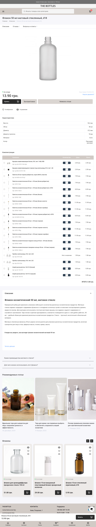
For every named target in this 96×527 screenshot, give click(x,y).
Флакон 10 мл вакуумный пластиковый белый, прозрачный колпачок (48, 485)
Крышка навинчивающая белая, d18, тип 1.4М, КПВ (28, 161)
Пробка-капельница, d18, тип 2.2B (23, 254)
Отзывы (16, 26)
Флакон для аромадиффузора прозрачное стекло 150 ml (15, 484)
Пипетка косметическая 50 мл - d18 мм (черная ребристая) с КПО (33, 214)
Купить (27, 492)
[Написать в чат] (92, 509)
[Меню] (5, 11)
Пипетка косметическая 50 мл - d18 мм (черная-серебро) (30, 234)
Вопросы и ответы (30, 26)
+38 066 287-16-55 (63, 510)
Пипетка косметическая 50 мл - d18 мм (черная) (27, 221)
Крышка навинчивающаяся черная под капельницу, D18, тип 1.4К (32, 168)
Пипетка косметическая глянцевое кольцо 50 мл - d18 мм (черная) (33, 247)
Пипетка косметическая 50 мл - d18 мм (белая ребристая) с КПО (32, 188)
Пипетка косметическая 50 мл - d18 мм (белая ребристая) (30, 181)
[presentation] (87, 441)
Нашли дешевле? (88, 94)
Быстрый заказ (29, 101)
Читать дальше (10, 346)
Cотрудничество (8, 513)
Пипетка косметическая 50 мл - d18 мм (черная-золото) (30, 227)
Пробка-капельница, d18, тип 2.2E (22, 260)
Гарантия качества (9, 510)
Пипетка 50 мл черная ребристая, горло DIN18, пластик (29, 174)
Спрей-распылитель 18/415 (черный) (24, 274)
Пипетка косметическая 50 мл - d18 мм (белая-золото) (29, 201)
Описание (5, 26)
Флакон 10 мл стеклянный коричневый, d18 (76, 484)
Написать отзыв (65, 101)
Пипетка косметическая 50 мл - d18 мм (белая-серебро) (30, 207)
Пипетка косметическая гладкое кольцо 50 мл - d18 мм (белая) (32, 240)
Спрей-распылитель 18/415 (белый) (23, 267)
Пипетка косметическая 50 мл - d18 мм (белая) (27, 194)
